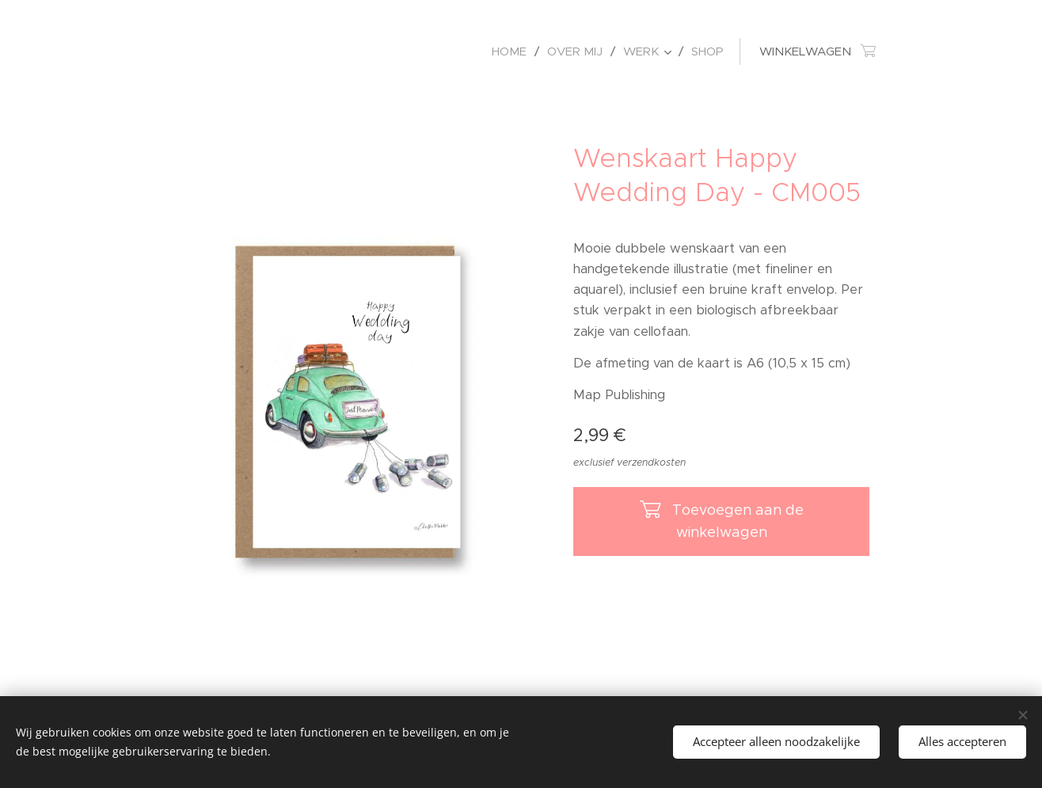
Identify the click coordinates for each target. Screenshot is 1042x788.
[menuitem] (513, 51)
